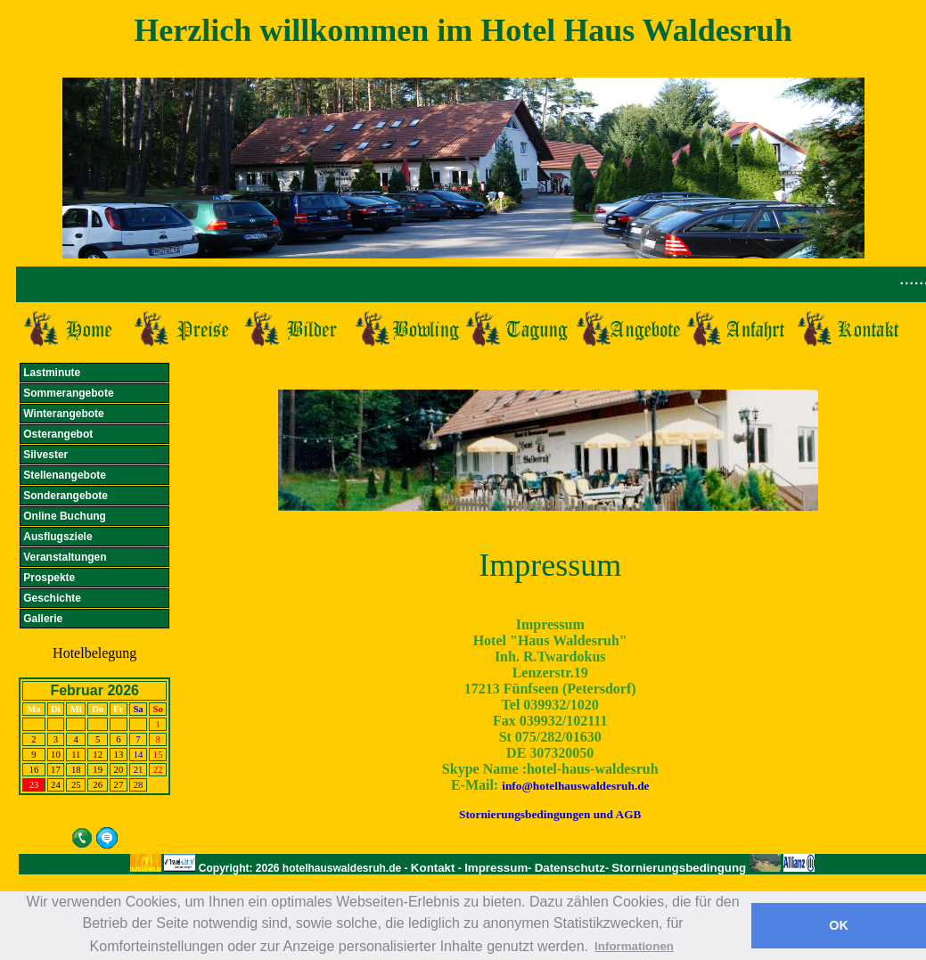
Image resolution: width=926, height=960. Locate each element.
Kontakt (433, 867)
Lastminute (51, 372)
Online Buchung (64, 516)
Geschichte (52, 598)
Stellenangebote (64, 475)
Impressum (496, 867)
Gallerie (42, 618)
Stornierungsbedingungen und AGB (550, 814)
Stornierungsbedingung (680, 867)
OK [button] (838, 925)
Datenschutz (570, 867)
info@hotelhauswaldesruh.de (575, 785)
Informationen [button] (634, 946)
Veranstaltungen (64, 557)
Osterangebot (58, 434)
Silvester (45, 454)
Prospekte (49, 577)
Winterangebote (63, 413)
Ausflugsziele (57, 536)
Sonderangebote (65, 495)
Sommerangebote (68, 393)
